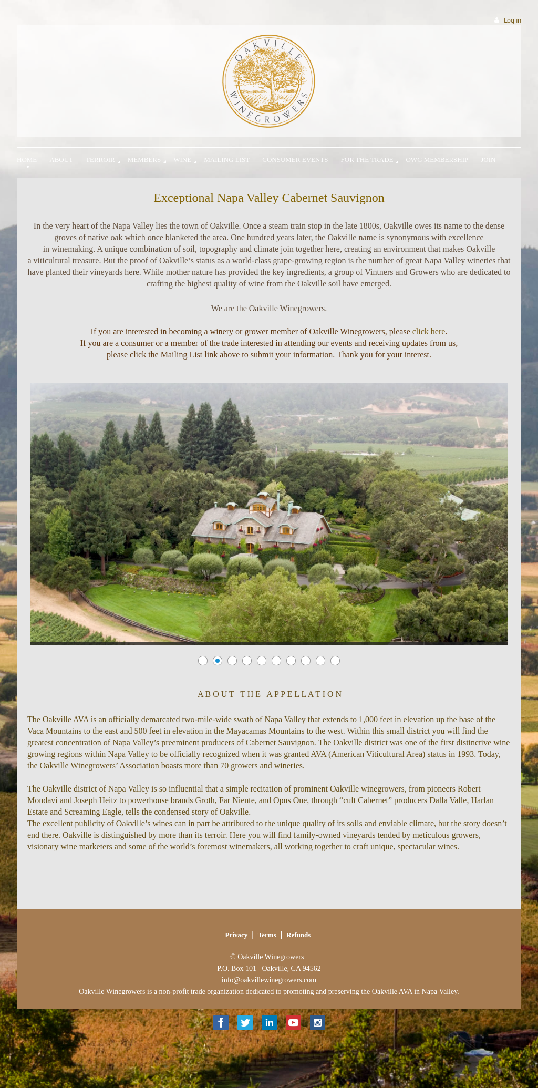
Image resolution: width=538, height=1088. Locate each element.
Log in (512, 20)
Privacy (236, 935)
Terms (267, 935)
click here (429, 331)
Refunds (298, 935)
